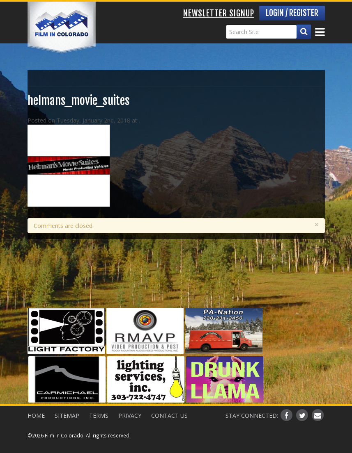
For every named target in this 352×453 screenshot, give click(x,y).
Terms (98, 415)
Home (36, 415)
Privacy (129, 415)
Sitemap (67, 415)
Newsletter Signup (218, 13)
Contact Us (169, 415)
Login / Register (292, 13)
